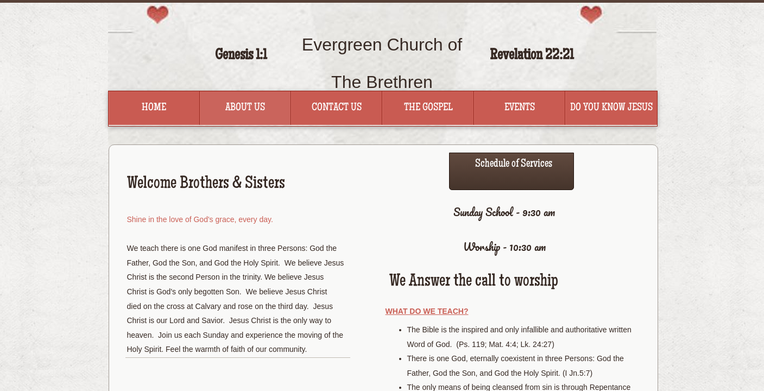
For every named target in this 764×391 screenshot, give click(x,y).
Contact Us (337, 108)
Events (519, 108)
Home (154, 108)
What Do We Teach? (427, 311)
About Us (245, 108)
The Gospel (428, 108)
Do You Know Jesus (611, 108)
